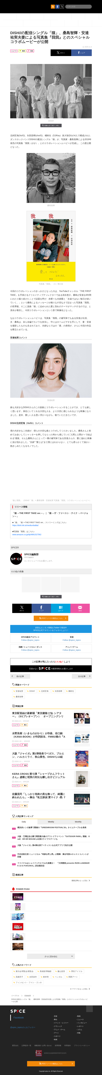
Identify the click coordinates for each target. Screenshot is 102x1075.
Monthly (78, 822)
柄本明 (45, 977)
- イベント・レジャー (60, 1023)
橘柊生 (70, 691)
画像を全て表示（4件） (51, 125)
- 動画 (78, 1016)
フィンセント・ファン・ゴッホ (27, 982)
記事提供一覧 (26, 1045)
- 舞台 (55, 1019)
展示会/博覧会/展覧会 (23, 971)
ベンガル (57, 977)
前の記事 (18, 676)
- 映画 (55, 1039)
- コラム (79, 1030)
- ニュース (80, 1019)
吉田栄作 (32, 977)
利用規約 (67, 1045)
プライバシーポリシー (82, 1045)
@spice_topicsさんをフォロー (22, 1027)
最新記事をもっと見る (81, 881)
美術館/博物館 (44, 971)
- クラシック (57, 1026)
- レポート (80, 1026)
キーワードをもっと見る (80, 989)
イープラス (15, 996)
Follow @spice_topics (30, 640)
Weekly (51, 822)
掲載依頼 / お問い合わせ (43, 1045)
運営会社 (15, 1045)
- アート (56, 1033)
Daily (24, 822)
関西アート (72, 977)
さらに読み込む (58, 956)
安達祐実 (18, 691)
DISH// (31, 691)
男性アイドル (75, 971)
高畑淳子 (18, 977)
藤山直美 (60, 971)
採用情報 (58, 1045)
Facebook (19, 1017)
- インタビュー (81, 1023)
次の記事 (84, 676)
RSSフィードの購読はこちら (52, 618)
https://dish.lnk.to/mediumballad (25, 525)
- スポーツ (56, 1036)
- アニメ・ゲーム (59, 1030)
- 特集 (78, 1033)
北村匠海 (43, 691)
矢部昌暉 (57, 691)
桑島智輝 (18, 697)
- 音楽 (55, 1016)
